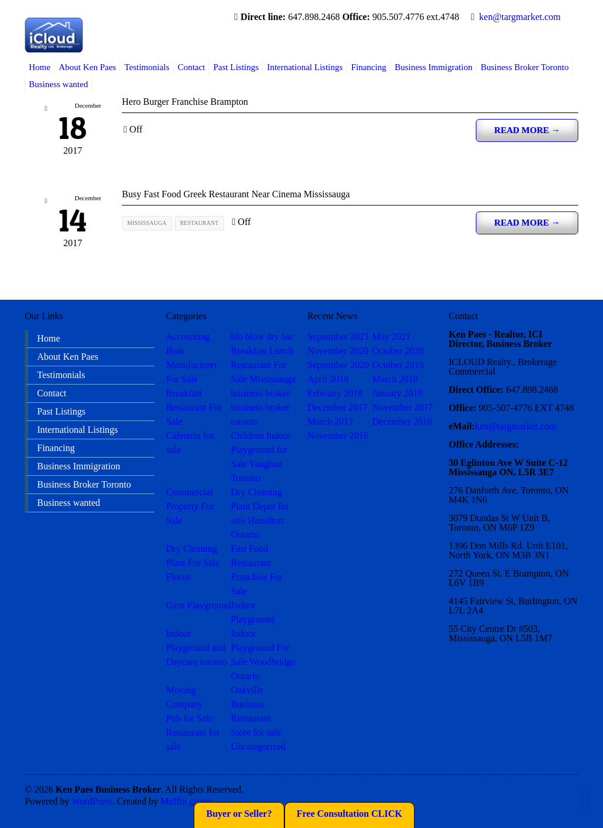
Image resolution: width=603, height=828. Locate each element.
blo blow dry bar (262, 337)
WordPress (92, 801)
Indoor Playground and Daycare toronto (196, 647)
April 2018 (328, 379)
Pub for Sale (189, 718)
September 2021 (338, 337)
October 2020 (398, 351)
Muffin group (185, 801)
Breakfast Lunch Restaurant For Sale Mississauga (263, 365)
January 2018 (397, 393)
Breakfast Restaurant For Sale (194, 407)
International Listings (305, 67)
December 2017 (337, 407)
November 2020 (338, 351)
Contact (192, 67)
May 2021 (391, 337)
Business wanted (58, 84)
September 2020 (338, 365)
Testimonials (146, 67)
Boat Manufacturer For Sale (191, 365)
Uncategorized (258, 746)
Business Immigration (433, 67)
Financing (368, 67)
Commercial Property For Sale (190, 506)
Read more (527, 130)
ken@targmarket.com (520, 17)
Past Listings (236, 67)
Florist (178, 577)
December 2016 (402, 421)
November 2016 (338, 435)
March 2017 (330, 421)
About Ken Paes (88, 67)
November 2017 (402, 407)
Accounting (188, 337)
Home (40, 67)
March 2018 (395, 379)
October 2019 (398, 365)
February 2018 (335, 393)
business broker (260, 393)
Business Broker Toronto (525, 67)
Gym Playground (198, 605)
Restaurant (251, 718)
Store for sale (256, 732)
